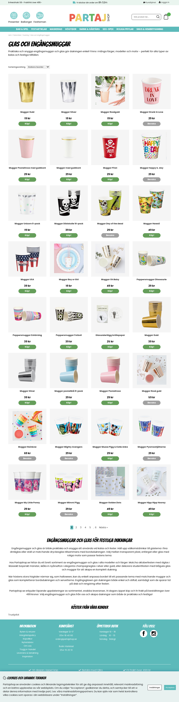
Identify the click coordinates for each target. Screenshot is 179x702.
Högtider (70, 29)
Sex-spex (108, 29)
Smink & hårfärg (89, 29)
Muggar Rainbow (27, 447)
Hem (10, 35)
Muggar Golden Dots (110, 503)
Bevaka (152, 124)
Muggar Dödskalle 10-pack (68, 224)
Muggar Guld (27, 112)
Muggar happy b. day (151, 168)
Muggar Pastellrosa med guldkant (27, 168)
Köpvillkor (27, 639)
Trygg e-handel (28, 649)
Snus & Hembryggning (149, 29)
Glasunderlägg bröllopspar (110, 335)
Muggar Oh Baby (110, 280)
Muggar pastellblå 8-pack (68, 391)
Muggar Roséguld (110, 112)
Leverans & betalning (27, 653)
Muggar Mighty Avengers (68, 447)
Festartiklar (39, 29)
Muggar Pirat (110, 168)
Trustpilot (13, 615)
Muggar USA (27, 280)
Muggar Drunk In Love (151, 112)
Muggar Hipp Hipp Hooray (152, 503)
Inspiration (27, 657)
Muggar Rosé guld (151, 391)
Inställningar (154, 687)
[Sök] (146, 17)
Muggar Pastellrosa (110, 391)
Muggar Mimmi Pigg (69, 503)
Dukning (26, 35)
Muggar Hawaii (151, 224)
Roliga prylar (125, 29)
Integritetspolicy (27, 635)
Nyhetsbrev (27, 642)
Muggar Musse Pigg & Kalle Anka (110, 447)
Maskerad (56, 29)
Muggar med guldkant (69, 168)
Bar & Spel (22, 29)
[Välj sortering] (38, 67)
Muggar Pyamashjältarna (152, 447)
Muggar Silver (68, 112)
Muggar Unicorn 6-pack (27, 224)
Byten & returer (27, 632)
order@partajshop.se (66, 639)
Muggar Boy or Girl (69, 280)
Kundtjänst (151, 3)
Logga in (164, 2)
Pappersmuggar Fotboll (69, 335)
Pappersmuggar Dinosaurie (152, 280)
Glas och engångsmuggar (40, 35)
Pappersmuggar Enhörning (27, 335)
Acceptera (170, 687)
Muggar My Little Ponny (27, 503)
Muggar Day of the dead (110, 224)
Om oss (27, 646)
